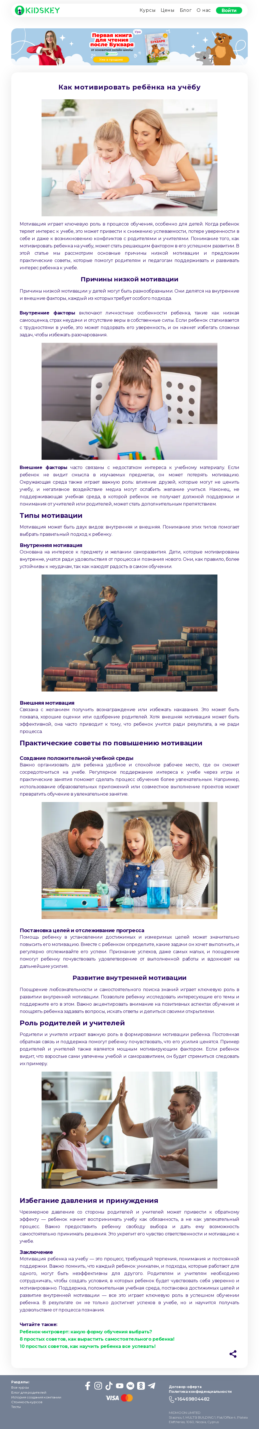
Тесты (16, 1407)
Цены (168, 10)
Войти (229, 10)
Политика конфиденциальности (200, 1391)
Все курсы (20, 1387)
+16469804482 (192, 1399)
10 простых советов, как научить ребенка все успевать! (87, 1346)
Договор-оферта (185, 1387)
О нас (204, 10)
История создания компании (36, 1397)
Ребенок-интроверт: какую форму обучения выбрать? (86, 1331)
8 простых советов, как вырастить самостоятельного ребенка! (97, 1339)
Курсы (148, 10)
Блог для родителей (28, 1392)
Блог (186, 10)
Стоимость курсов (26, 1402)
